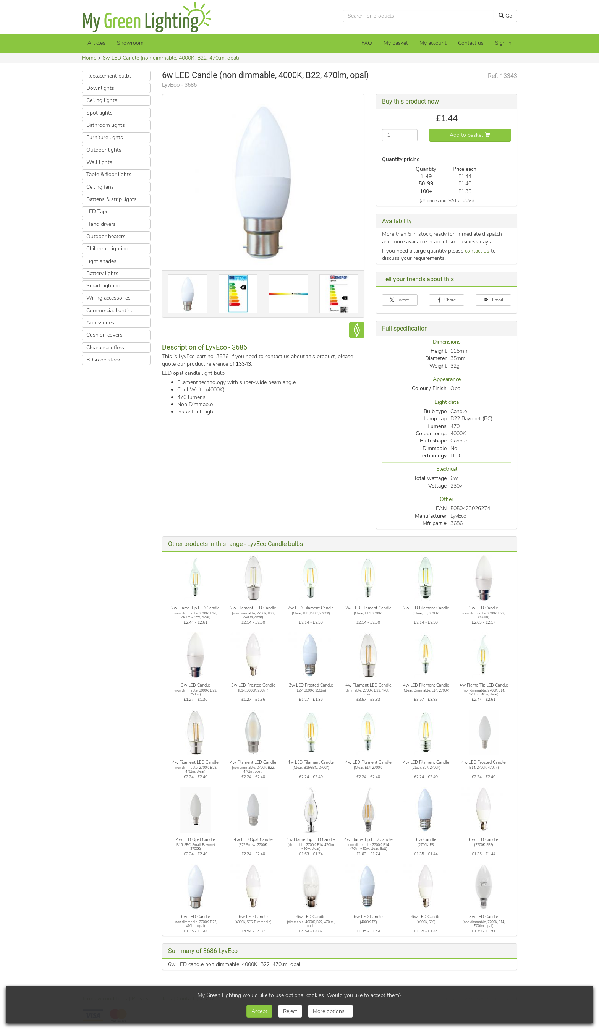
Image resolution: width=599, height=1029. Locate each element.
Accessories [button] (100, 322)
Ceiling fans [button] (100, 187)
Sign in (503, 43)
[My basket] (396, 43)
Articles (96, 43)
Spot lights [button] (99, 113)
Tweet (400, 300)
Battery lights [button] (102, 273)
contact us (477, 250)
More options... (330, 1011)
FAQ (366, 43)
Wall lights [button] (99, 162)
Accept (259, 1011)
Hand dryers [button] (101, 224)
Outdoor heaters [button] (106, 236)
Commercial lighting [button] (110, 310)
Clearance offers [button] (105, 347)
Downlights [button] (100, 88)
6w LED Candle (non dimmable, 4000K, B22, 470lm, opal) (170, 58)
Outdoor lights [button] (103, 150)
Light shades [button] (101, 261)
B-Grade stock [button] (103, 359)
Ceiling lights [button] (101, 100)
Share (446, 300)
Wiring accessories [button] (108, 297)
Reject (290, 1011)
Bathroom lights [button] (105, 125)
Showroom (130, 43)
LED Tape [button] (97, 211)
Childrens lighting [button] (107, 248)
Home (89, 58)
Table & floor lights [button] (108, 174)
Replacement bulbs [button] (109, 75)
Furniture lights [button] (104, 137)
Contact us (471, 43)
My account (433, 43)
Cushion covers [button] (104, 335)
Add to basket (470, 135)
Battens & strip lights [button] (111, 199)
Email (493, 300)
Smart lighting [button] (103, 285)
